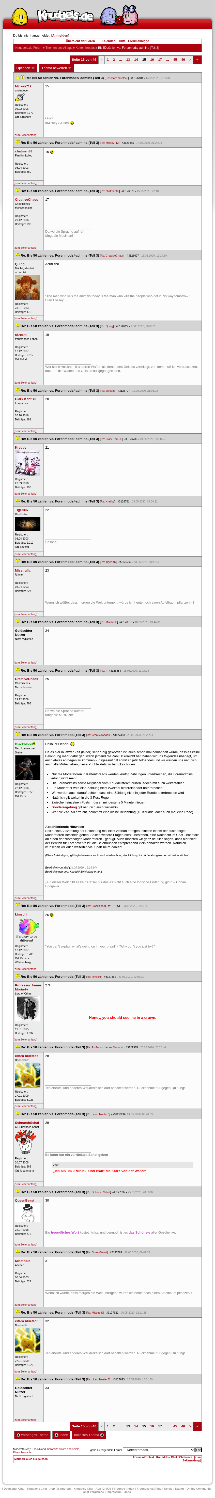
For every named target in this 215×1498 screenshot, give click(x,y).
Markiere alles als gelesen (31, 1458)
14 (136, 59)
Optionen (26, 68)
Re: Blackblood (96, 905)
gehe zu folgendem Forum (106, 1450)
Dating (179, 1488)
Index (61, 1435)
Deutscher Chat (14, 1488)
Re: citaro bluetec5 (116, 78)
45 (175, 59)
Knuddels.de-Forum (29, 48)
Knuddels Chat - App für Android (49, 1488)
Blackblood (39, 1448)
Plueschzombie (22, 1452)
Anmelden (60, 35)
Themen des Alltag (58, 48)
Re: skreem (108, 390)
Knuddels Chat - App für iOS (92, 1488)
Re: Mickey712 (110, 142)
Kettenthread (85, 48)
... (120, 59)
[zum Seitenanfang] (25, 134)
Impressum (114, 1491)
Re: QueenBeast (97, 1252)
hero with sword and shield (63, 1448)
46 (183, 59)
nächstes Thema (89, 1435)
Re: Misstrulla (109, 622)
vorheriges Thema (33, 1435)
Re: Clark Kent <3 (111, 438)
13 (128, 59)
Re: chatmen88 (110, 191)
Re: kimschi (94, 976)
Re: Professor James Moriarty (105, 1047)
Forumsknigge (138, 41)
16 (152, 59)
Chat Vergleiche (93, 1491)
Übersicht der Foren (80, 41)
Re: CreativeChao (112, 255)
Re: (103, 670)
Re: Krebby (107, 501)
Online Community (199, 1488)
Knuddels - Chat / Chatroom (174, 1457)
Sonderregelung (64, 807)
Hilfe (122, 41)
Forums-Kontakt (143, 1457)
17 (160, 59)
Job (127, 1491)
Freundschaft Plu (149, 1488)
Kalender (108, 41)
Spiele (168, 1488)
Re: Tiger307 (108, 561)
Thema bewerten (56, 68)
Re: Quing (107, 326)
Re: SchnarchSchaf (98, 1192)
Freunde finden (124, 1488)
